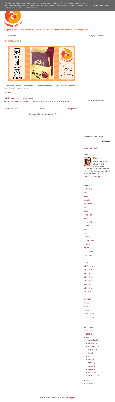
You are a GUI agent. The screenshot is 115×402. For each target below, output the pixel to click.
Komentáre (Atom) (49, 114)
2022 (88, 331)
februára (91, 369)
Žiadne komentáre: (12, 98)
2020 (88, 337)
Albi (85, 193)
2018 (88, 383)
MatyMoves (88, 255)
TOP (85, 321)
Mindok (86, 259)
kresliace (87, 244)
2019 (88, 380)
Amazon (87, 196)
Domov (42, 109)
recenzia (66, 101)
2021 (88, 334)
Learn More (98, 5)
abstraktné (88, 189)
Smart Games (89, 314)
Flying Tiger (88, 215)
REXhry (86, 310)
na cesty (31, 101)
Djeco (86, 211)
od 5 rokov (40, 101)
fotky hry (87, 218)
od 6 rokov (49, 101)
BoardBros (88, 204)
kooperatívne (89, 240)
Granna (86, 226)
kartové (25, 101)
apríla (90, 363)
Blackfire (14, 101)
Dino (85, 207)
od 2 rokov (88, 273)
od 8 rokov (58, 101)
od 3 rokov (88, 277)
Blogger (71, 398)
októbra (91, 343)
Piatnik (86, 295)
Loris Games (88, 251)
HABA (86, 229)
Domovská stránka (91, 148)
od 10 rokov (88, 266)
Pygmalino (88, 303)
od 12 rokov (88, 270)
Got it (108, 5)
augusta (91, 350)
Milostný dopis (12, 40)
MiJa (97, 158)
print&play (87, 299)
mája (90, 359)
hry (20, 101)
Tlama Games (89, 318)
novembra (92, 340)
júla (89, 353)
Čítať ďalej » (8, 93)
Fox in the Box (89, 222)
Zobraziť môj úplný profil (93, 177)
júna (90, 356)
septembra (92, 346)
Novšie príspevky (11, 109)
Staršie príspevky (72, 109)
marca (90, 366)
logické (86, 248)
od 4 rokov (88, 281)
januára (91, 373)
